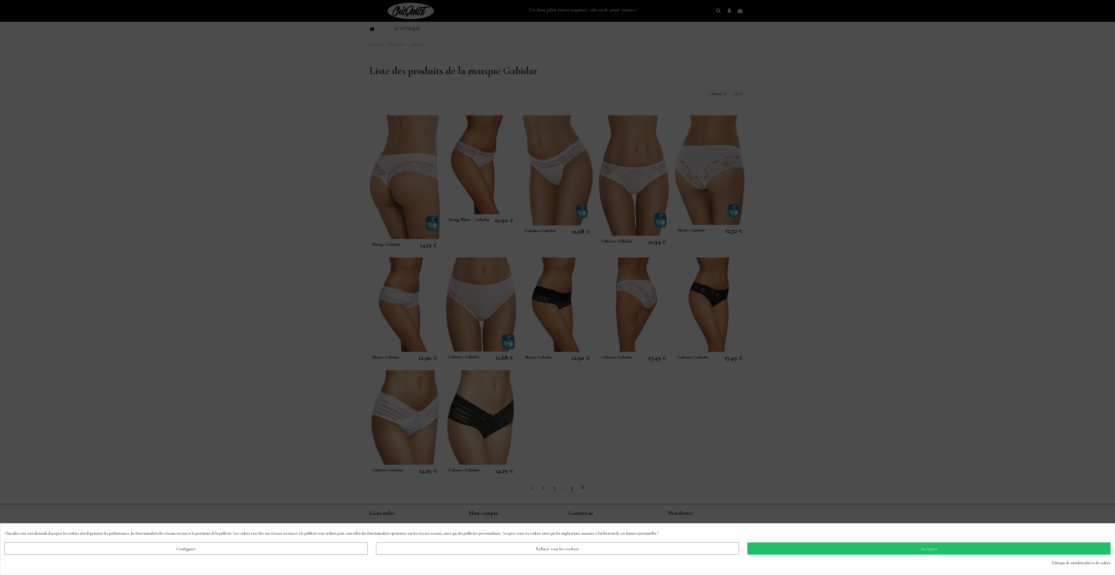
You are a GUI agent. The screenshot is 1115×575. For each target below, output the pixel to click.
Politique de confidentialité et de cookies (1081, 563)
